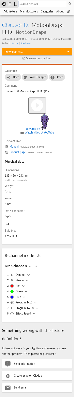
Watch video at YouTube (37, 133)
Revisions (26, 43)
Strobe (17, 280)
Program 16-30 (22, 308)
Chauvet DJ (16, 24)
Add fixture (10, 11)
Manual (24, 146)
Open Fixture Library (9, 4)
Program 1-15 (21, 303)
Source (14, 43)
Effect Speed (21, 314)
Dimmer (18, 275)
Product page (28, 152)
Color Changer (34, 77)
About (60, 11)
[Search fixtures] (42, 4)
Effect (12, 77)
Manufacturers (29, 11)
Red (15, 286)
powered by (37, 128)
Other (56, 77)
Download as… (14, 51)
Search (70, 4)
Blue (16, 297)
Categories (47, 11)
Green (17, 292)
